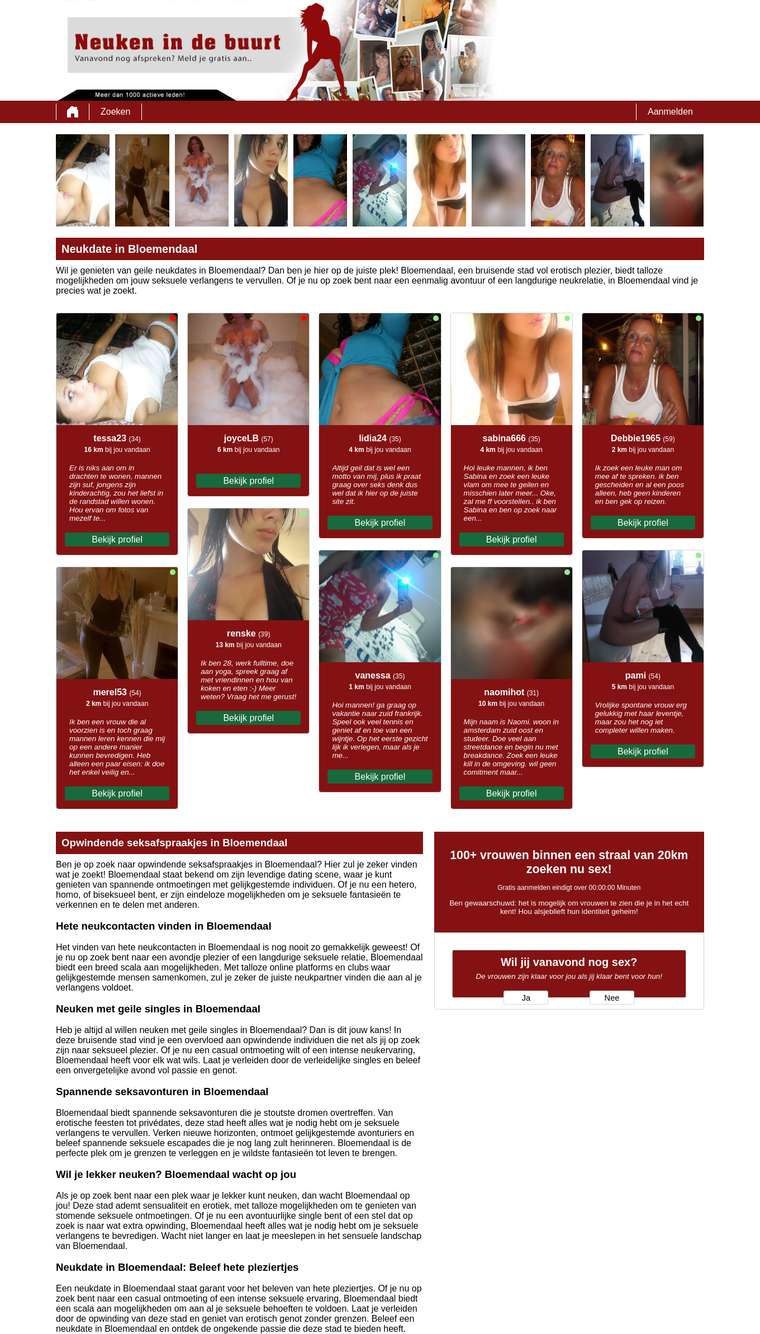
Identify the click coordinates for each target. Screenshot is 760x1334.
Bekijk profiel (117, 539)
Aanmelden (670, 111)
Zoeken (115, 111)
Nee (612, 997)
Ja (526, 997)
